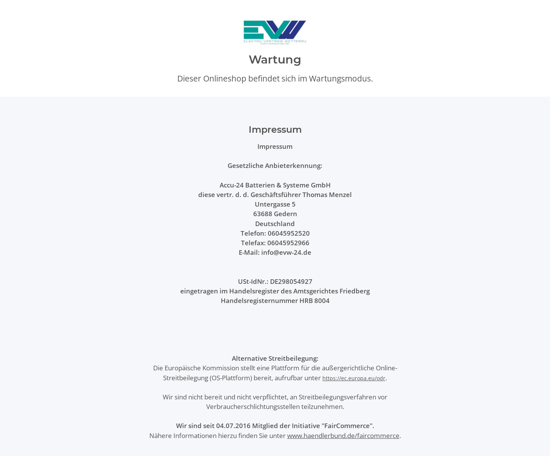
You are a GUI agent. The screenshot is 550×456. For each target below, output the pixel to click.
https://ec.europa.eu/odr (353, 378)
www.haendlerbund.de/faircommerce (343, 435)
